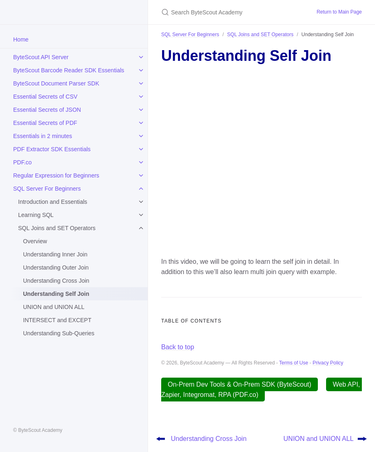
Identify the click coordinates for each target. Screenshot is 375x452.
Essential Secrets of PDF (45, 123)
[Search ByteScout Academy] (229, 12)
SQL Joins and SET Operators (56, 228)
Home (20, 39)
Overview (35, 241)
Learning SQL (35, 215)
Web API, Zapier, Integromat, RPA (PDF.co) (261, 390)
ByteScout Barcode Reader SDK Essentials (68, 70)
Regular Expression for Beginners (56, 175)
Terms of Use (293, 363)
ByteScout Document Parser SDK (56, 83)
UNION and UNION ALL (53, 307)
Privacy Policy (327, 363)
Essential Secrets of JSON (47, 109)
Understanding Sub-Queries (59, 333)
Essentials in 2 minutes (42, 136)
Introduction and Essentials (52, 201)
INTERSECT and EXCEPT (57, 320)
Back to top (177, 347)
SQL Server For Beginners (47, 188)
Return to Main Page (339, 12)
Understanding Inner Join (55, 254)
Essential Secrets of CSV (45, 96)
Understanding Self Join (56, 294)
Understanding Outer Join (56, 267)
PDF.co (22, 162)
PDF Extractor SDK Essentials (51, 149)
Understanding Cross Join (56, 280)
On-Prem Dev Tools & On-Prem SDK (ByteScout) (239, 384)
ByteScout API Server (41, 57)
